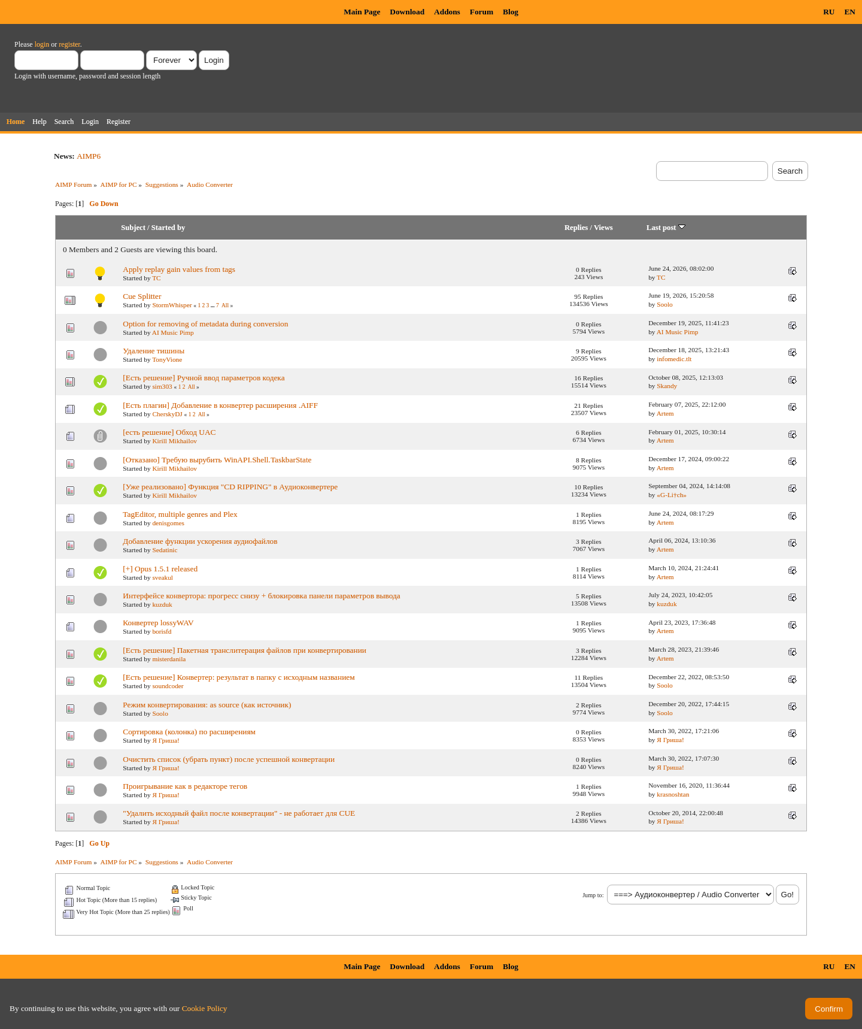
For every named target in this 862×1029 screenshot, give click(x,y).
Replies (576, 227)
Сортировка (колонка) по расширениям (189, 731)
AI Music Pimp (173, 332)
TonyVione (167, 359)
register (69, 44)
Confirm (829, 1008)
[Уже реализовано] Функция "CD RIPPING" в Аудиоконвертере (230, 486)
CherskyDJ (167, 413)
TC (156, 278)
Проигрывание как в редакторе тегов (185, 786)
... (213, 305)
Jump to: (592, 895)
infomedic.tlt (674, 358)
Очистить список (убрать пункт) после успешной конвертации (229, 759)
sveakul (162, 577)
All (225, 305)
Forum (481, 11)
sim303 (162, 386)
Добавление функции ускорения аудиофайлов (200, 541)
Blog (510, 11)
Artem (665, 413)
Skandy (667, 385)
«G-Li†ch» (672, 494)
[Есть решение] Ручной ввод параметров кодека (203, 377)
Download (407, 11)
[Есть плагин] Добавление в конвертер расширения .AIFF (220, 405)
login (42, 44)
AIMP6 (89, 156)
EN (849, 11)
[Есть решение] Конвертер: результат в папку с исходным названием (238, 677)
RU (828, 11)
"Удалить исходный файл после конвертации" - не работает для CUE (239, 813)
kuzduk (162, 604)
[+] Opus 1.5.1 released (160, 568)
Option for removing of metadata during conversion (205, 323)
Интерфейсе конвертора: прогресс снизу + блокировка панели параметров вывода (261, 595)
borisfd (161, 631)
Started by (168, 227)
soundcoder (167, 685)
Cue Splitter (142, 296)
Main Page (362, 11)
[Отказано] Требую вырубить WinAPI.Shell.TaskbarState (217, 459)
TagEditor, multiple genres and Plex (180, 514)
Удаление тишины (153, 350)
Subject (133, 227)
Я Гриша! (165, 740)
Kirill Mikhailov (174, 440)
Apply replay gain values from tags (179, 269)
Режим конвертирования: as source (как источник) (207, 704)
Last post (665, 227)
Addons (447, 11)
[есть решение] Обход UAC (169, 432)
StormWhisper (172, 304)
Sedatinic (164, 549)
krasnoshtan (673, 794)
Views (603, 227)
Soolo (664, 304)
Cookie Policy (204, 1008)
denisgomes (168, 522)
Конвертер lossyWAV (158, 622)
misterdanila (169, 658)
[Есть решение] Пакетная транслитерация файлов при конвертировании (244, 650)
